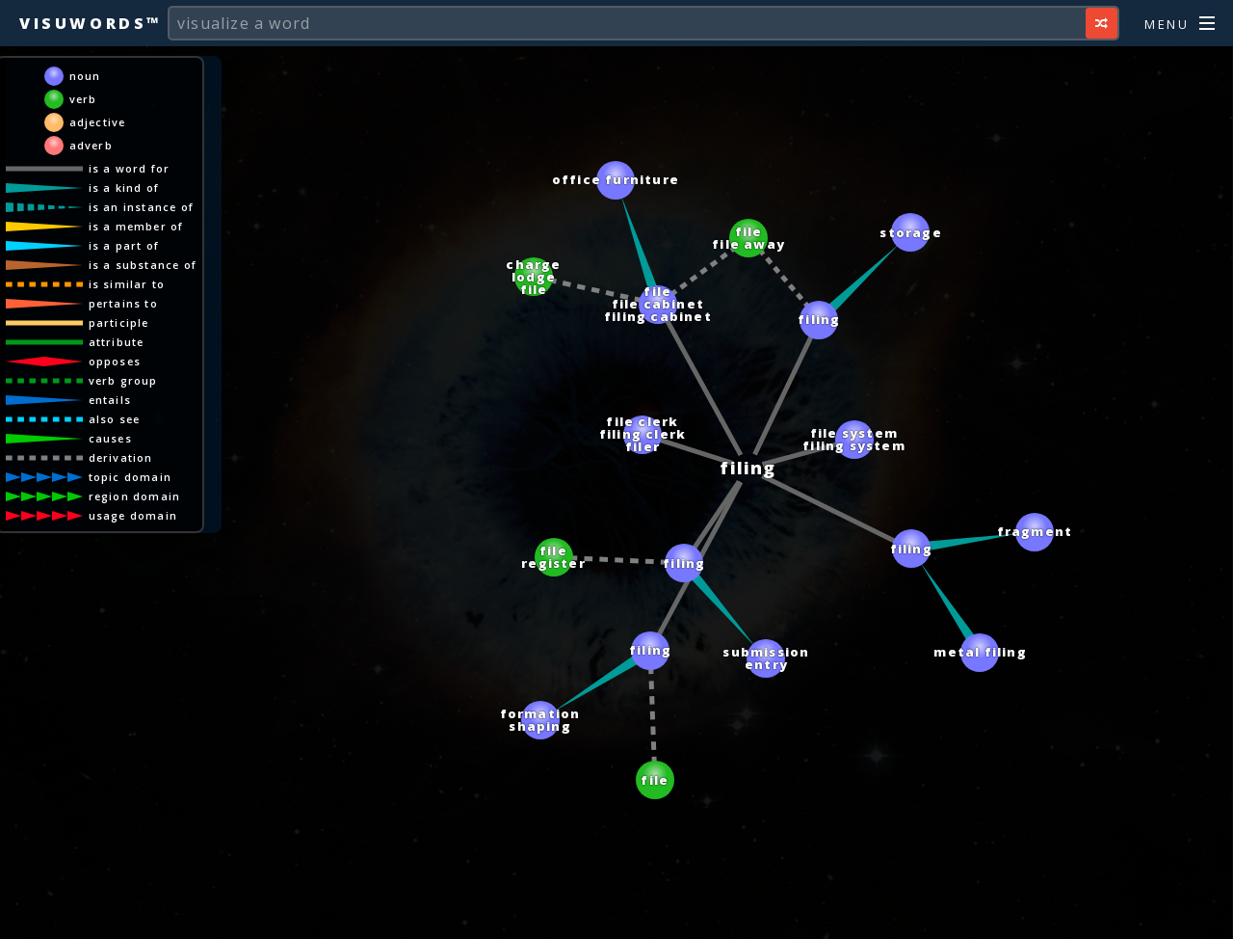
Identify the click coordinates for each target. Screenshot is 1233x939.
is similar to (127, 284)
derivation (121, 457)
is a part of (124, 245)
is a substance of (143, 264)
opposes (115, 361)
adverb (91, 145)
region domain (135, 496)
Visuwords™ (90, 23)
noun (85, 75)
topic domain (130, 477)
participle (119, 322)
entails (110, 399)
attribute (116, 342)
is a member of (136, 226)
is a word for (130, 168)
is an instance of (141, 207)
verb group (123, 380)
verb (83, 99)
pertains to (123, 303)
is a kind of (124, 187)
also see (115, 419)
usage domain (133, 515)
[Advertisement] (616, 915)
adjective (97, 122)
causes (110, 438)
